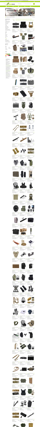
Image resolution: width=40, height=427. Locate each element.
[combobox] (21, 4)
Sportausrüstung (8, 7)
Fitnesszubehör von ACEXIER (31, 20)
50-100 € (6, 48)
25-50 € (9, 47)
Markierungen (6, 26)
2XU (5, 33)
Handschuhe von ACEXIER (26, 20)
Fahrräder (32, 6)
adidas (6, 39)
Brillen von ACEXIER (17, 20)
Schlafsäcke (6, 28)
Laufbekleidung (20, 6)
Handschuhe (6, 23)
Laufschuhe (27, 6)
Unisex (7, 44)
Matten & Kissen (7, 27)
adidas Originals (7, 40)
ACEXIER (6, 38)
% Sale (6, 51)
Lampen (6, 25)
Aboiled (6, 35)
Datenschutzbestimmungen (25, 0)
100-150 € (9, 48)
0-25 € (6, 47)
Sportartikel (15, 6)
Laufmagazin (8, 6)
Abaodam (6, 34)
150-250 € (6, 49)
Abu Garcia (6, 36)
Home (5, 7)
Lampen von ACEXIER (21, 20)
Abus (5, 37)
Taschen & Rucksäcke (7, 29)
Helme (6, 24)
